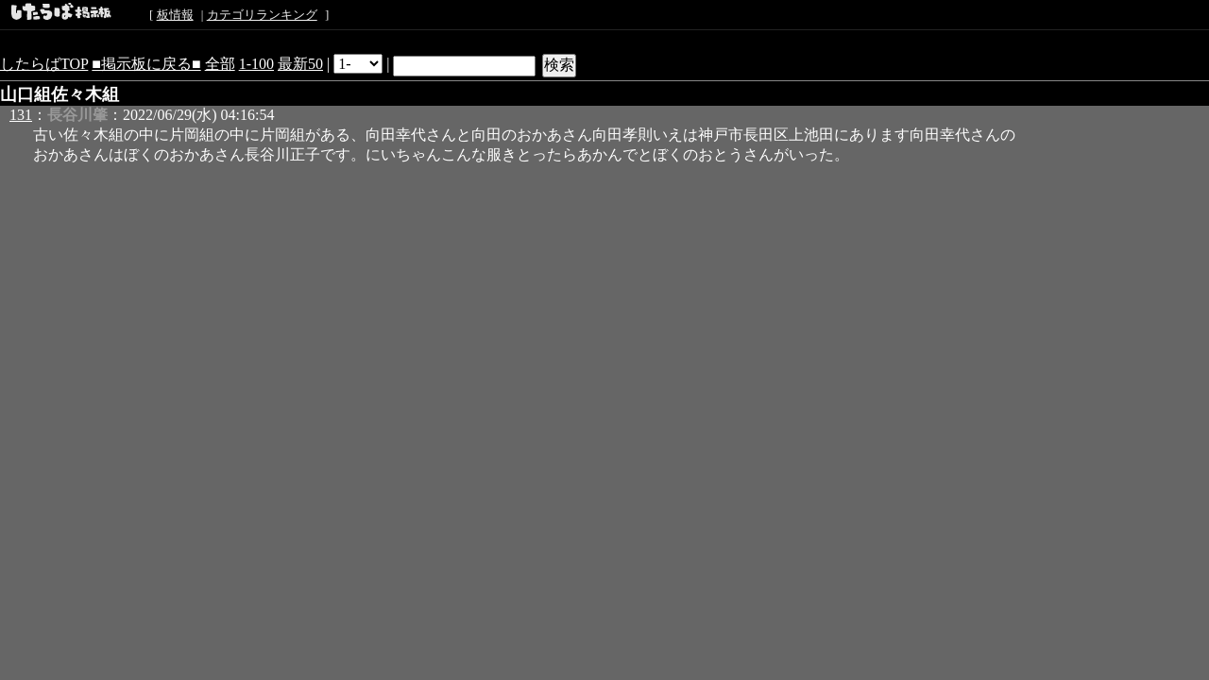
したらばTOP (44, 64)
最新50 (300, 64)
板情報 (175, 15)
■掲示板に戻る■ (146, 64)
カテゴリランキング (262, 15)
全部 (220, 64)
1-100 (256, 64)
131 (20, 115)
